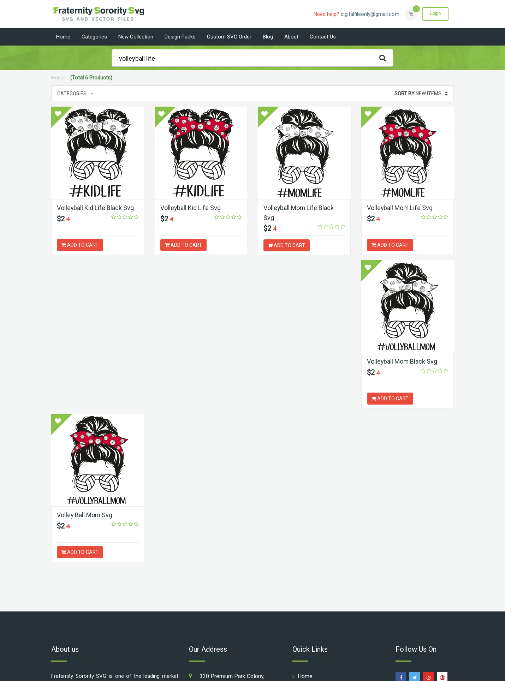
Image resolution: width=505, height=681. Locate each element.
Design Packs (180, 37)
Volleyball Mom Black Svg (92, 361)
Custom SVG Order (229, 37)
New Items (421, 93)
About (291, 37)
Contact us (323, 37)
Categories (94, 37)
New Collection (135, 37)
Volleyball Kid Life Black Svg (95, 207)
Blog (268, 37)
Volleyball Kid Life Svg (190, 207)
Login (435, 13)
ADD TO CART (80, 245)
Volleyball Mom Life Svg (400, 207)
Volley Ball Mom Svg (188, 361)
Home (63, 37)
